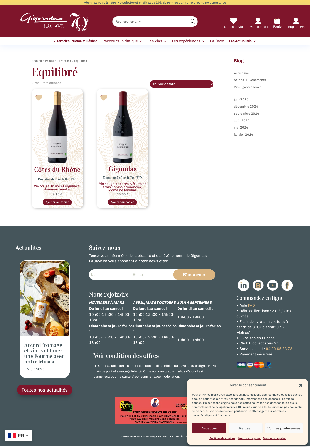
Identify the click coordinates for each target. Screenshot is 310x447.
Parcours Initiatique (120, 41)
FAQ (251, 306)
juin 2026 (241, 99)
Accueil (37, 61)
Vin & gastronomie (247, 87)
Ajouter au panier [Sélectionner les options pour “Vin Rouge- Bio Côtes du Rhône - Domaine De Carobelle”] (57, 202)
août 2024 (242, 120)
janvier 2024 (243, 135)
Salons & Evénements (250, 80)
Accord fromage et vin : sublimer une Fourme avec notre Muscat (44, 354)
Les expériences (186, 41)
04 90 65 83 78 (279, 349)
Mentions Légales (249, 438)
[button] (301, 385)
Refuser (245, 428)
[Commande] (181, 84)
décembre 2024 (246, 106)
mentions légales (132, 437)
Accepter (209, 428)
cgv (186, 437)
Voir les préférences (284, 428)
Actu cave (241, 73)
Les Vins (155, 41)
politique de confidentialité (164, 437)
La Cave (217, 41)
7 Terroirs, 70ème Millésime (75, 41)
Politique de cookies (222, 438)
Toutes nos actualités (45, 391)
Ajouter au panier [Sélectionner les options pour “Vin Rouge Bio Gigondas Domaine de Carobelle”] (122, 202)
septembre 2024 (246, 114)
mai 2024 (241, 127)
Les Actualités (240, 41)
